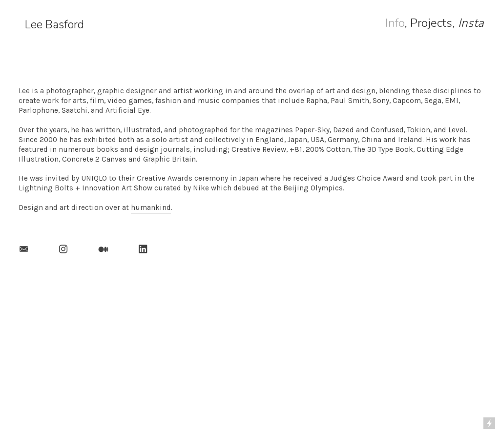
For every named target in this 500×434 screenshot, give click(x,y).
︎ (143, 249)
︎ (63, 249)
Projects (431, 23)
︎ (24, 249)
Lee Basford (54, 24)
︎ (103, 249)
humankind (151, 207)
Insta (471, 23)
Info (394, 23)
